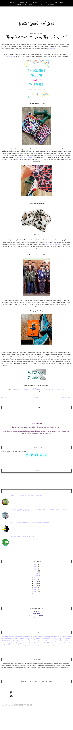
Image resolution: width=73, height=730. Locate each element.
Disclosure (52, 4)
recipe (12, 639)
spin (31, 643)
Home (12, 2)
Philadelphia (11, 645)
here (5, 365)
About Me (23, 2)
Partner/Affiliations (24, 4)
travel (35, 641)
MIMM (38, 639)
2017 (35, 583)
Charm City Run (17, 641)
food (3, 639)
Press (40, 4)
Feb (36, 575)
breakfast (69, 643)
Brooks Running (16, 643)
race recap (62, 637)
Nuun (10, 641)
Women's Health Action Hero (45, 641)
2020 (35, 577)
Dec (36, 571)
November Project (27, 641)
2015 (35, 587)
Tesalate (6, 149)
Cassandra (30, 157)
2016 (35, 585)
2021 (35, 569)
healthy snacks (45, 639)
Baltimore (54, 637)
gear (26, 639)
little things (32, 645)
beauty (17, 389)
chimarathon (19, 639)
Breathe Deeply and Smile (36, 24)
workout (61, 389)
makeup (37, 645)
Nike (64, 643)
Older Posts (5, 397)
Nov (36, 573)
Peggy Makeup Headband (53, 244)
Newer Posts (67, 397)
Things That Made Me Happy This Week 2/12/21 (36, 37)
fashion (20, 645)
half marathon (67, 639)
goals (56, 641)
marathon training (44, 637)
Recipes (46, 2)
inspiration (24, 643)
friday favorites (27, 389)
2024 (35, 565)
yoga (9, 643)
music (16, 645)
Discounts (59, 2)
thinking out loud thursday (45, 643)
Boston (67, 641)
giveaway (31, 639)
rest (29, 643)
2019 (35, 579)
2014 (35, 589)
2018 (35, 581)
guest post (4, 645)
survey (61, 643)
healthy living (56, 639)
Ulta (38, 234)
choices (54, 155)
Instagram (52, 48)
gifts (36, 643)
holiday (68, 637)
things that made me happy (46, 389)
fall (34, 643)
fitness (7, 639)
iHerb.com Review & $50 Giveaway (22, 536)
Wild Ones (22, 157)
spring (24, 645)
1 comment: (36, 388)
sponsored (13, 637)
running (5, 636)
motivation (62, 641)
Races (35, 2)
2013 (35, 591)
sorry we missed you (44, 645)
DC (70, 641)
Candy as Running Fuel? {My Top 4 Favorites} (26, 495)
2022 (35, 567)
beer (27, 645)
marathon (4, 641)
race (24, 637)
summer (56, 643)
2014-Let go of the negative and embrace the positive (29, 522)
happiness (4, 643)
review (19, 637)
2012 (35, 593)
